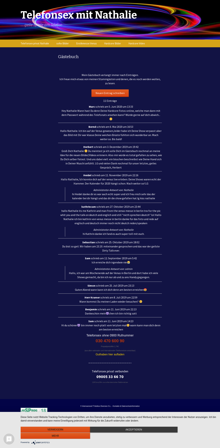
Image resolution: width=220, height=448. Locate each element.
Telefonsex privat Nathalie (35, 43)
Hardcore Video (136, 43)
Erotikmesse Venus (86, 43)
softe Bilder (62, 43)
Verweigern (50, 436)
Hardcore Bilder (112, 43)
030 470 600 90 (110, 340)
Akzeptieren (118, 436)
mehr (187, 436)
